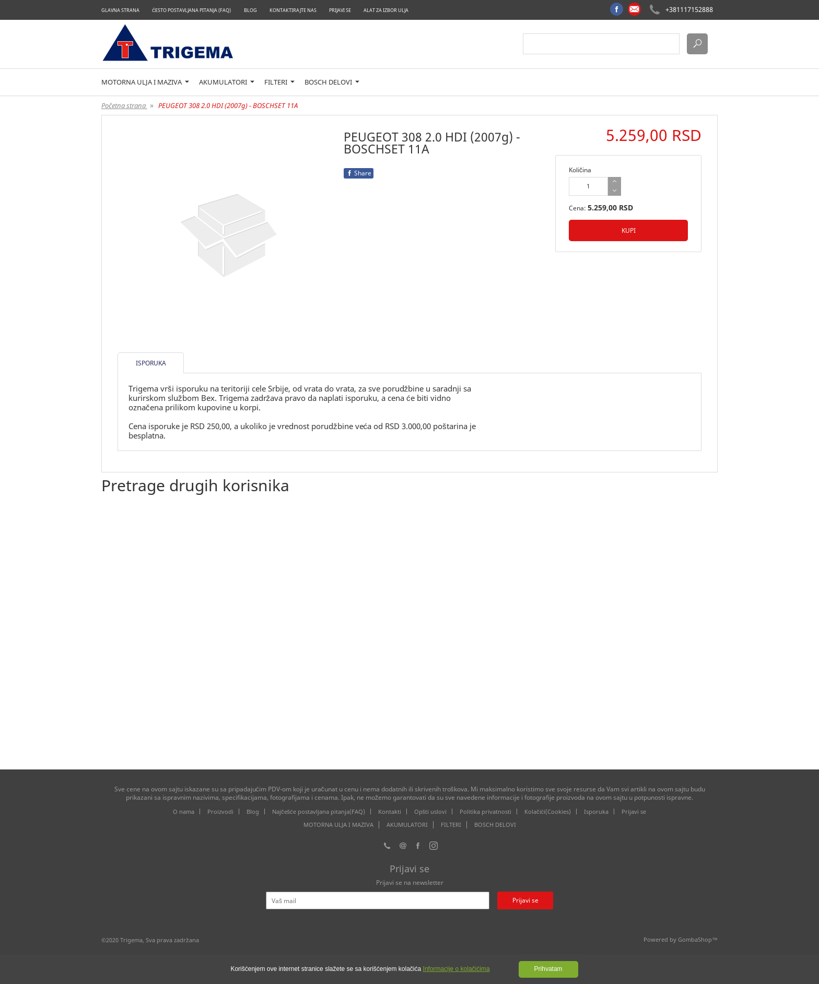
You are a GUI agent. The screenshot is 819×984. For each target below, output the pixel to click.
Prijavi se (340, 10)
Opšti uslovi (430, 811)
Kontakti (389, 811)
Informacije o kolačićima (456, 969)
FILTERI (279, 82)
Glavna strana (120, 10)
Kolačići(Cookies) (547, 811)
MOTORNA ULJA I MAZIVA (145, 82)
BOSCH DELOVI (332, 82)
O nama (183, 811)
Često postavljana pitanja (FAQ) (191, 10)
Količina (580, 170)
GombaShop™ (698, 939)
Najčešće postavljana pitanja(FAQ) (318, 811)
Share (358, 173)
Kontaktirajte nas (293, 10)
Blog (250, 10)
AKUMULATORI (226, 82)
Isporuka (596, 811)
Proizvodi (220, 811)
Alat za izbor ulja (386, 10)
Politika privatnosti (485, 811)
